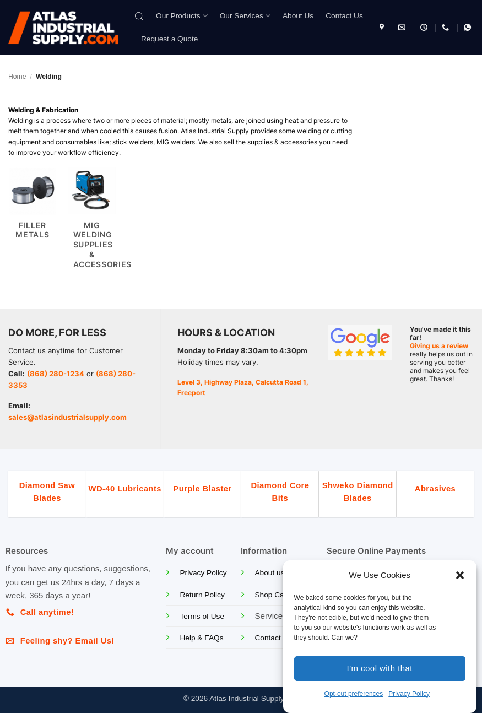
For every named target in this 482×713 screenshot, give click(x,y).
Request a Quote (169, 39)
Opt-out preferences (353, 694)
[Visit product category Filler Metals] (32, 223)
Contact (267, 638)
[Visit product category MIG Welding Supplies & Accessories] (92, 223)
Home (17, 76)
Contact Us (344, 16)
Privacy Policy (409, 694)
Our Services (245, 15)
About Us (298, 16)
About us (269, 573)
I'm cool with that (380, 668)
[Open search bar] (139, 16)
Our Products (182, 15)
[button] (459, 575)
